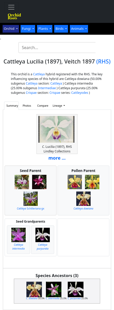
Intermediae (47, 88)
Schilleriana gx (30, 208)
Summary (12, 105)
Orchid (9, 28)
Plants (43, 28)
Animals (77, 28)
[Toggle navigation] (11, 7)
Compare (42, 105)
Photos (27, 105)
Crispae (31, 92)
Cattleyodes (79, 92)
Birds (59, 28)
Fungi (27, 28)
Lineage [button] (58, 105)
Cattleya (39, 74)
